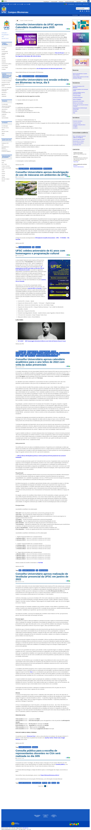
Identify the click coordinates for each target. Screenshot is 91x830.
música (23, 354)
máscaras (38, 247)
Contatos (4, 69)
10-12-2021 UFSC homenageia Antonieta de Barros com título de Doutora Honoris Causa (42, 341)
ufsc (26, 356)
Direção (3, 49)
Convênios (75, 128)
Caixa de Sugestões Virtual (79, 139)
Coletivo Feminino (6, 166)
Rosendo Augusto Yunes (43, 354)
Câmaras (4, 60)
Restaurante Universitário (78, 101)
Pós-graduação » (5, 34)
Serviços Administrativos (78, 143)
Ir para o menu (13, 4)
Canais (84, 1)
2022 (20, 570)
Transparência (5, 65)
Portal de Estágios (77, 95)
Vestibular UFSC (5, 143)
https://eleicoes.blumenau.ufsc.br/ (50, 775)
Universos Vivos (31, 736)
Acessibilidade (71, 4)
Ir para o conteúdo (5, 4)
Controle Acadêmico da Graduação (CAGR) (80, 90)
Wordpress (25, 828)
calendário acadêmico (28, 76)
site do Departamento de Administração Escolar (49, 68)
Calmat (3, 175)
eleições (54, 783)
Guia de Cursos (5, 38)
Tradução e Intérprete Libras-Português (79, 125)
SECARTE (53, 354)
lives (31, 672)
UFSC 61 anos (31, 356)
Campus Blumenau (24, 168)
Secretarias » (4, 92)
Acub (3, 162)
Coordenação (5, 104)
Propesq (3, 116)
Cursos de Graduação (7, 87)
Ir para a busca (19, 4)
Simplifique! (46, 1)
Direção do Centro (6, 82)
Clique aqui (75, 161)
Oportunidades (5, 117)
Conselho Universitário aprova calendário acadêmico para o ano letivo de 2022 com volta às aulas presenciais (40, 362)
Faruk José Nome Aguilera (51, 353)
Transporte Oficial (77, 123)
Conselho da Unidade (6, 80)
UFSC (3, 36)
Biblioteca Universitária (78, 103)
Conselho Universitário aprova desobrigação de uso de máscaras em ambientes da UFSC (42, 173)
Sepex (3, 129)
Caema (3, 171)
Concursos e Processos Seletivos (6, 150)
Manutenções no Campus (78, 141)
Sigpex (3, 133)
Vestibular (35, 747)
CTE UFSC (44, 783)
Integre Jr (4, 160)
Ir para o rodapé (26, 4)
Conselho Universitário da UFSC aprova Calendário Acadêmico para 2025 (39, 26)
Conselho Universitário (41, 76)
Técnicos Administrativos (78, 166)
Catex (3, 169)
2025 (20, 76)
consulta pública (60, 764)
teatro (22, 356)
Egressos (4, 94)
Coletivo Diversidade (6, 168)
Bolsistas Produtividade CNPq (6, 111)
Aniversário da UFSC (32, 351)
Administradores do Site (84, 15)
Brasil (5, 1)
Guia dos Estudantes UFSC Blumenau (78, 87)
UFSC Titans (4, 164)
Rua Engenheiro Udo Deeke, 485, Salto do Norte (28, 56)
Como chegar (5, 67)
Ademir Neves (22, 351)
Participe (61, 1)
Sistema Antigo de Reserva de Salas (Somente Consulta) (81, 77)
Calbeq (3, 177)
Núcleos (3, 56)
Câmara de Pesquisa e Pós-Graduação (6, 106)
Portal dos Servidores (77, 121)
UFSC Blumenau (47, 168)
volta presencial (43, 570)
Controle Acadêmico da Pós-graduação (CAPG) (79, 93)
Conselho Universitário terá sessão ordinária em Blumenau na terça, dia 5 (42, 81)
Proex (3, 135)
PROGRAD (75, 111)
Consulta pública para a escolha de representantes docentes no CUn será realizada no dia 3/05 (38, 753)
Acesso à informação (69, 1)
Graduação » (4, 32)
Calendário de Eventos (5, 54)
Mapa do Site (85, 4)
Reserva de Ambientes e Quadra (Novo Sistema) (80, 74)
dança (28, 353)
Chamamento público (6, 63)
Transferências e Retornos (5, 147)
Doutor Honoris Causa (37, 353)
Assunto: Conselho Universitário (26, 20)
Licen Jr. (3, 180)
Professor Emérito (31, 354)
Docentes (75, 165)
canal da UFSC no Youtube (35, 288)
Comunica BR (54, 1)
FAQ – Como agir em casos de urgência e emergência (79, 136)
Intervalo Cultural (5, 179)
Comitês (3, 58)
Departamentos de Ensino (6, 85)
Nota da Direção (59, 53)
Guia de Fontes (5, 131)
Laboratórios (4, 109)
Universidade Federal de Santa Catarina (47, 356)
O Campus (4, 47)
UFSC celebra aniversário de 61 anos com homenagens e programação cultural (40, 252)
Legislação (78, 1)
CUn (33, 247)
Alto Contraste (78, 4)
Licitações (4, 62)
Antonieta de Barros (44, 351)
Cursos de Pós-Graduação (5, 90)
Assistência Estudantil (77, 97)
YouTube (40, 562)
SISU (3, 145)
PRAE (74, 113)
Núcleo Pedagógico (77, 99)
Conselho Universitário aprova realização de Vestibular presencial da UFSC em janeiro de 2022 (42, 576)
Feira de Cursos (5, 127)
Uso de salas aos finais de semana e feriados (80, 105)
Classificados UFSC (77, 144)
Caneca (3, 173)
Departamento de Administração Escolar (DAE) (80, 108)
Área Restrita (75, 15)
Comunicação (5, 51)
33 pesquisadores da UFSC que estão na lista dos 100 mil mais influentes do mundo (30, 268)
